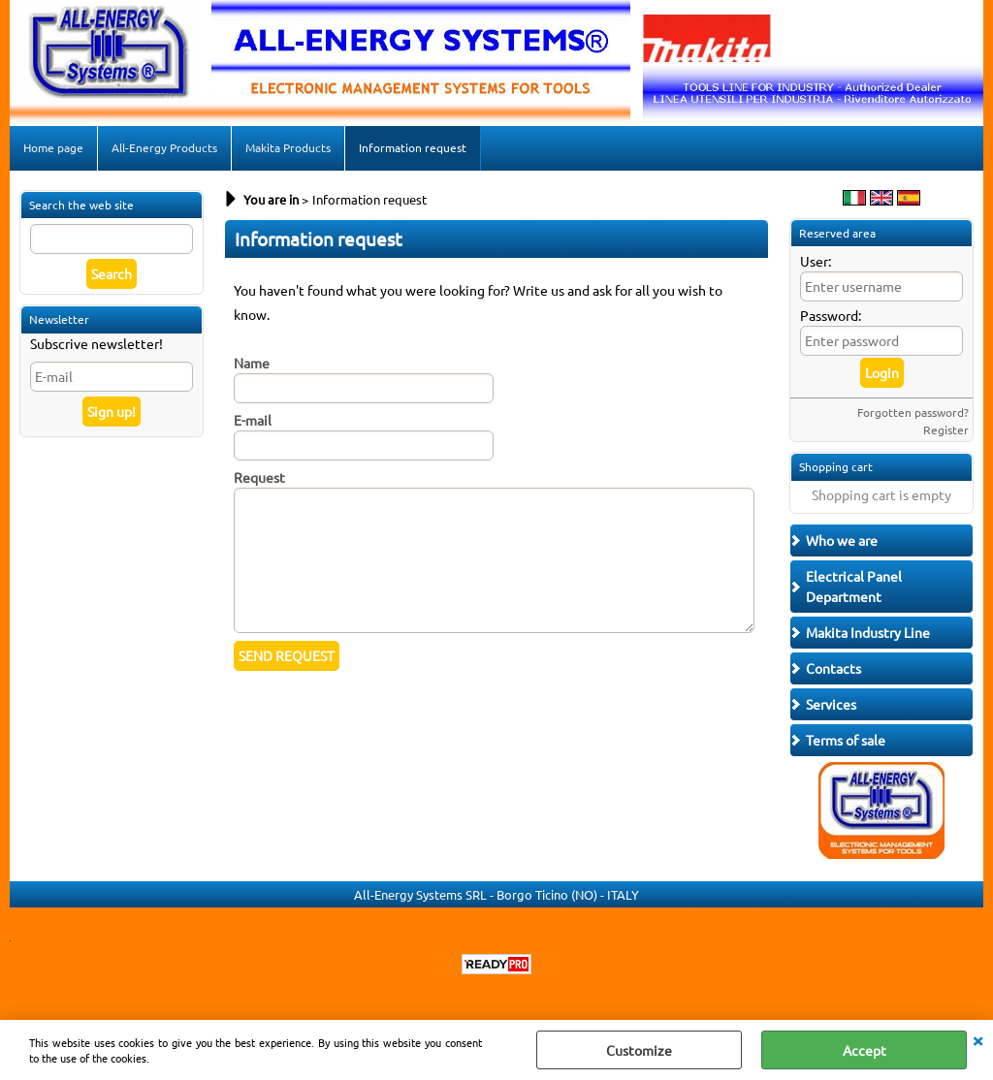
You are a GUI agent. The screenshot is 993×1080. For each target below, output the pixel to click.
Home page (53, 147)
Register (946, 429)
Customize (639, 1050)
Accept (864, 1050)
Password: (830, 315)
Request (259, 477)
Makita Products (288, 147)
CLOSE (977, 1039)
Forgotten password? (913, 412)
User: (815, 261)
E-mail (253, 420)
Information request (412, 147)
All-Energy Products (164, 147)
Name (252, 362)
